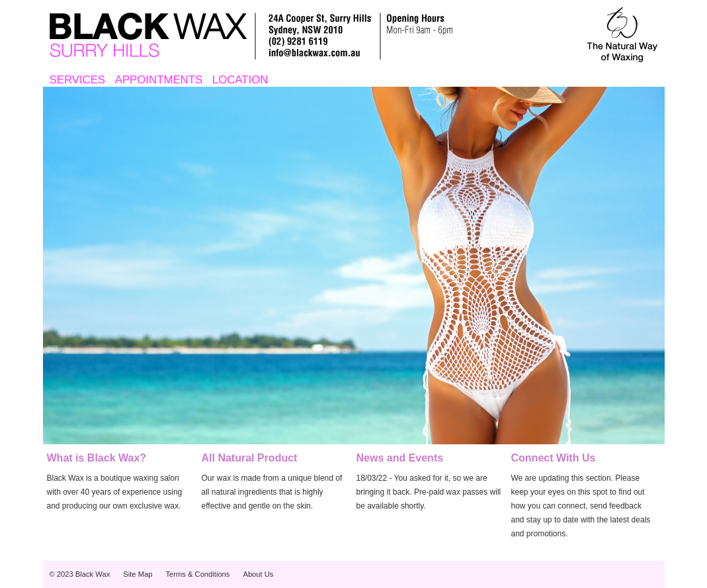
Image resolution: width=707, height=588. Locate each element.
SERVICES (78, 80)
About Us (258, 574)
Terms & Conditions (197, 574)
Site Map (137, 574)
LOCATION (240, 80)
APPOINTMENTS (158, 80)
